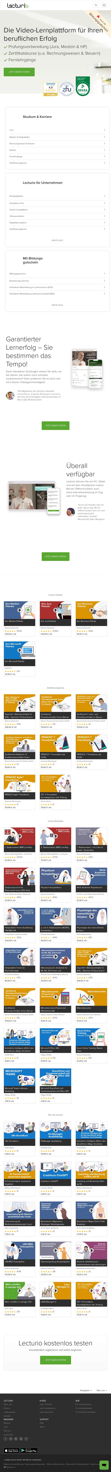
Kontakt (7, 1416)
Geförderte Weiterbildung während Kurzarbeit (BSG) (57, 293)
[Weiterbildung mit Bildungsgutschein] (15, 260)
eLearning (8, 1434)
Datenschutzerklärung (13, 1464)
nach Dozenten (46, 1412)
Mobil (42, 1427)
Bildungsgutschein (57, 273)
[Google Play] (29, 1450)
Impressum (95, 1464)
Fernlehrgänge (57, 156)
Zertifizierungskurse (57, 163)
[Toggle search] (96, 5)
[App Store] (12, 1450)
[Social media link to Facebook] (5, 1439)
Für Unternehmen (84, 1404)
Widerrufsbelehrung (56, 1464)
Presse (7, 1408)
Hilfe (42, 1423)
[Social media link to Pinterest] (16, 1439)
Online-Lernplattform (57, 209)
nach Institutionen (48, 1408)
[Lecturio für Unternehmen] (15, 183)
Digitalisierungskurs (57, 222)
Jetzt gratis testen (19, 72)
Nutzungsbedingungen (35, 1464)
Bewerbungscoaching (57, 281)
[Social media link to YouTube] (21, 1439)
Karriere (57, 150)
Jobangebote (10, 1412)
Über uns (101, 1390)
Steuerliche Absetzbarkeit (77, 1464)
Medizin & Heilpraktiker (57, 137)
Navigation (86, 1390)
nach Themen (46, 1404)
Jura (57, 130)
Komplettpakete (57, 196)
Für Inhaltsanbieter (84, 1408)
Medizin (7, 1423)
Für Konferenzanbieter (86, 1412)
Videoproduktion (57, 216)
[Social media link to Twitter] (11, 1439)
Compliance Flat (57, 203)
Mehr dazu (57, 240)
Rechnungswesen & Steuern (57, 143)
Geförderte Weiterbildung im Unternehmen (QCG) (57, 287)
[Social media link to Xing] (26, 1439)
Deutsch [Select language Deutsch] (10, 1467)
